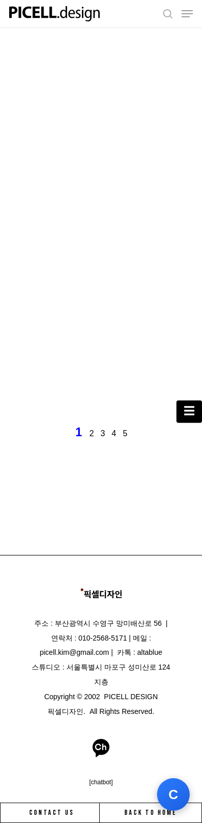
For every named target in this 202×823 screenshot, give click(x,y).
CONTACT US (51, 812)
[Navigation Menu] (187, 14)
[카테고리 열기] (189, 411)
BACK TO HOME (150, 812)
